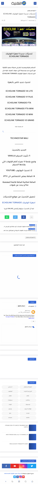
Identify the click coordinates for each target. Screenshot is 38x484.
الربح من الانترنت (28, 391)
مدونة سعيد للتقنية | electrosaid (12, 473)
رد (33, 321)
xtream (10, 417)
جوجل (10, 395)
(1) (3, 20)
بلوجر (28, 395)
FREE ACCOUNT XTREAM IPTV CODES (18, 444)
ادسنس (10, 387)
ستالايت (28, 400)
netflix (27, 417)
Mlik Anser (27, 310)
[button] (23, 217)
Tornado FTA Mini (10, 317)
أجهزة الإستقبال (31, 10)
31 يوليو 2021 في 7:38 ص (24, 312)
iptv (10, 413)
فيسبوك (28, 404)
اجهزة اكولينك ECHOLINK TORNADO (18, 203)
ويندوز (10, 409)
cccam (27, 413)
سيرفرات (10, 400)
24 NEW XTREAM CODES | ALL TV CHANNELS (17, 434)
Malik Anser (31, 318)
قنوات (10, 404)
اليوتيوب (10, 391)
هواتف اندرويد (27, 409)
